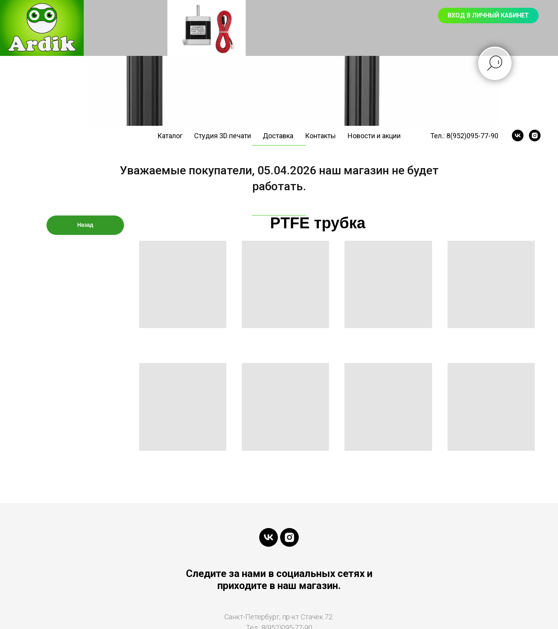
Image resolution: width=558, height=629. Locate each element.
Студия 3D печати (222, 136)
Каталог (170, 136)
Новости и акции (374, 136)
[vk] (518, 135)
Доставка (278, 136)
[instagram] (535, 135)
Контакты (320, 136)
